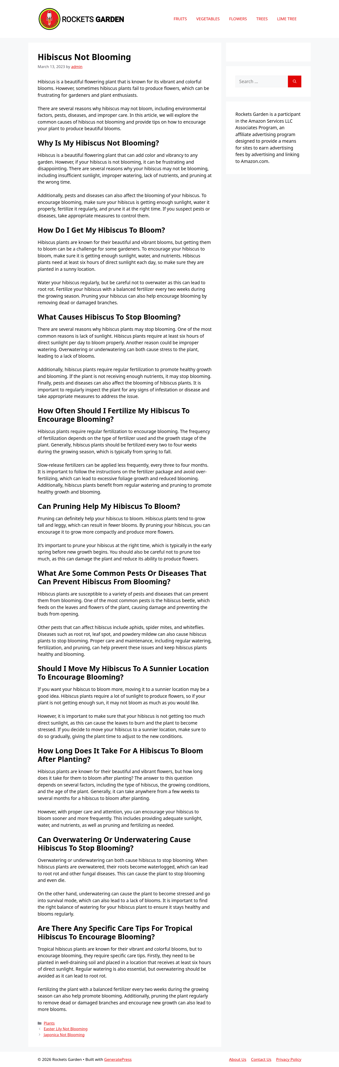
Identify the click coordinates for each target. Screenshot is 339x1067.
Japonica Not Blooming (64, 1034)
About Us (237, 1059)
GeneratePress (118, 1059)
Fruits (180, 18)
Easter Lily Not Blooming (66, 1028)
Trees (262, 18)
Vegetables (208, 18)
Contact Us (261, 1059)
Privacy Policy (288, 1059)
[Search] (294, 82)
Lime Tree (287, 18)
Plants (49, 1023)
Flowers (238, 18)
